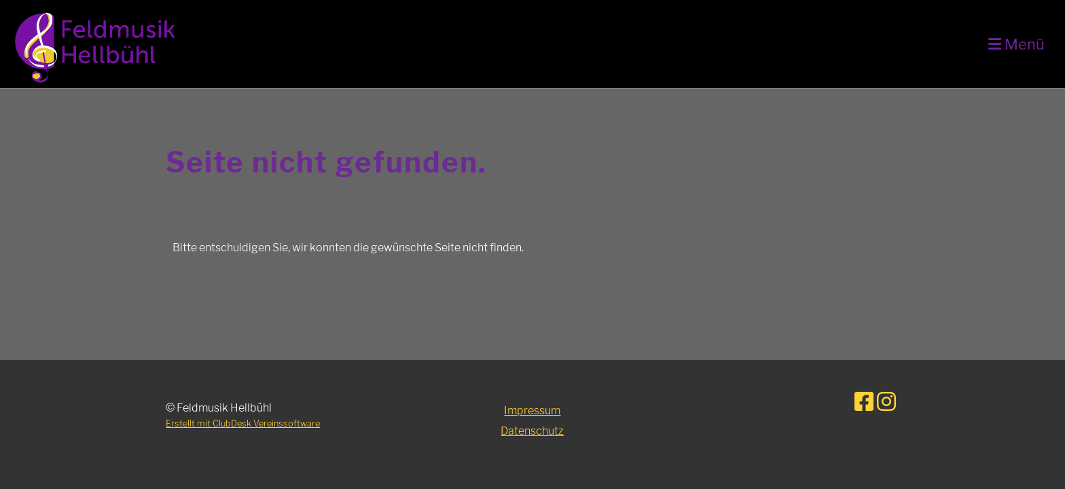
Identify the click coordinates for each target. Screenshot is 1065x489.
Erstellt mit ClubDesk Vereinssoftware (243, 423)
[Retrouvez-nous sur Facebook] (863, 401)
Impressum (532, 410)
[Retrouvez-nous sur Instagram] (886, 401)
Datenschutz (532, 430)
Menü (1016, 44)
